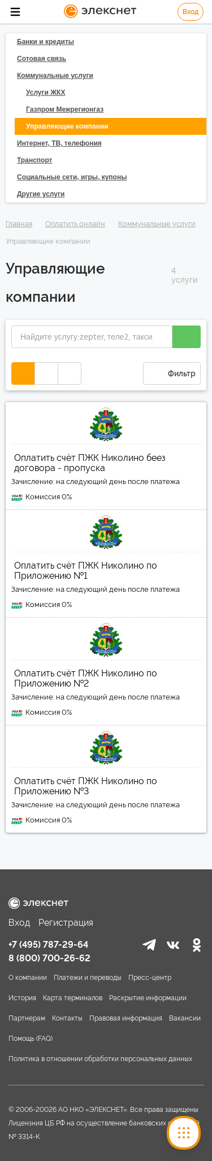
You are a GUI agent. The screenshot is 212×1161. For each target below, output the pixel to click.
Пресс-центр (149, 978)
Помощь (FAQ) (30, 1039)
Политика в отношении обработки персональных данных (100, 1059)
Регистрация (65, 922)
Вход (190, 12)
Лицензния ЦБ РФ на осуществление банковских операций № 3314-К (104, 1130)
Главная (19, 223)
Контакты (67, 1018)
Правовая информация (125, 1018)
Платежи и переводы (88, 978)
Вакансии (185, 1018)
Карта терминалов (72, 998)
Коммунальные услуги (157, 223)
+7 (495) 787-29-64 (48, 944)
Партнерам (26, 1018)
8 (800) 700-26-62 (49, 958)
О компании (27, 978)
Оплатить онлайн (75, 223)
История (22, 998)
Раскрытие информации (148, 998)
